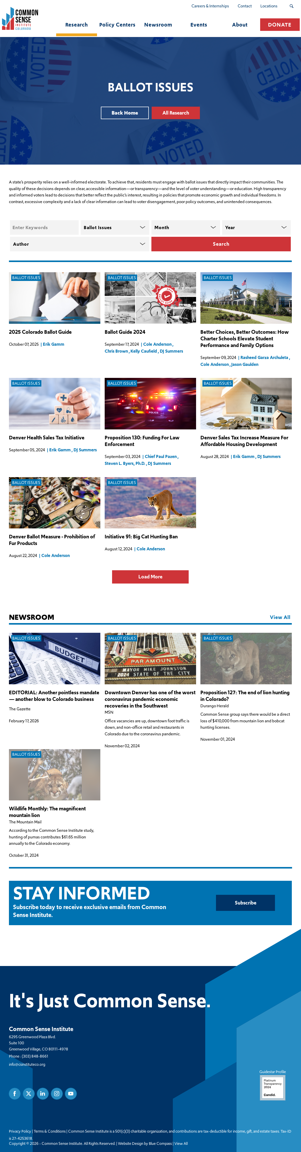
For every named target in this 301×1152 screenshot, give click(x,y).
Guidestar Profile (273, 1084)
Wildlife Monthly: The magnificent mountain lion (47, 812)
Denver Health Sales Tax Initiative (47, 438)
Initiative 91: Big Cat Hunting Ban (141, 537)
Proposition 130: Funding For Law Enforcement (142, 441)
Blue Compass (160, 1143)
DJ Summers (171, 351)
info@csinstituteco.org (27, 1064)
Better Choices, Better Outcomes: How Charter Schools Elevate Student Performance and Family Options (244, 339)
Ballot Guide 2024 (125, 332)
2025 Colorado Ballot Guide (40, 332)
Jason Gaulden (245, 364)
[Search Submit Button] (291, 6)
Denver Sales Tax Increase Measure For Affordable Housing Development (244, 441)
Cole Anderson (157, 344)
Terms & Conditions (50, 1131)
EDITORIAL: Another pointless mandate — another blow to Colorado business (54, 696)
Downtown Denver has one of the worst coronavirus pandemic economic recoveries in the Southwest (150, 699)
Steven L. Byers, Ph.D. (125, 463)
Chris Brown (116, 351)
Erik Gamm (54, 344)
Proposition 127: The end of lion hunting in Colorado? (245, 696)
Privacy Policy (20, 1131)
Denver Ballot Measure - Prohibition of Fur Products (52, 540)
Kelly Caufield (144, 351)
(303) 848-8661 (35, 1056)
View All (181, 1143)
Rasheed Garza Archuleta (264, 357)
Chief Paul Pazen (161, 456)
